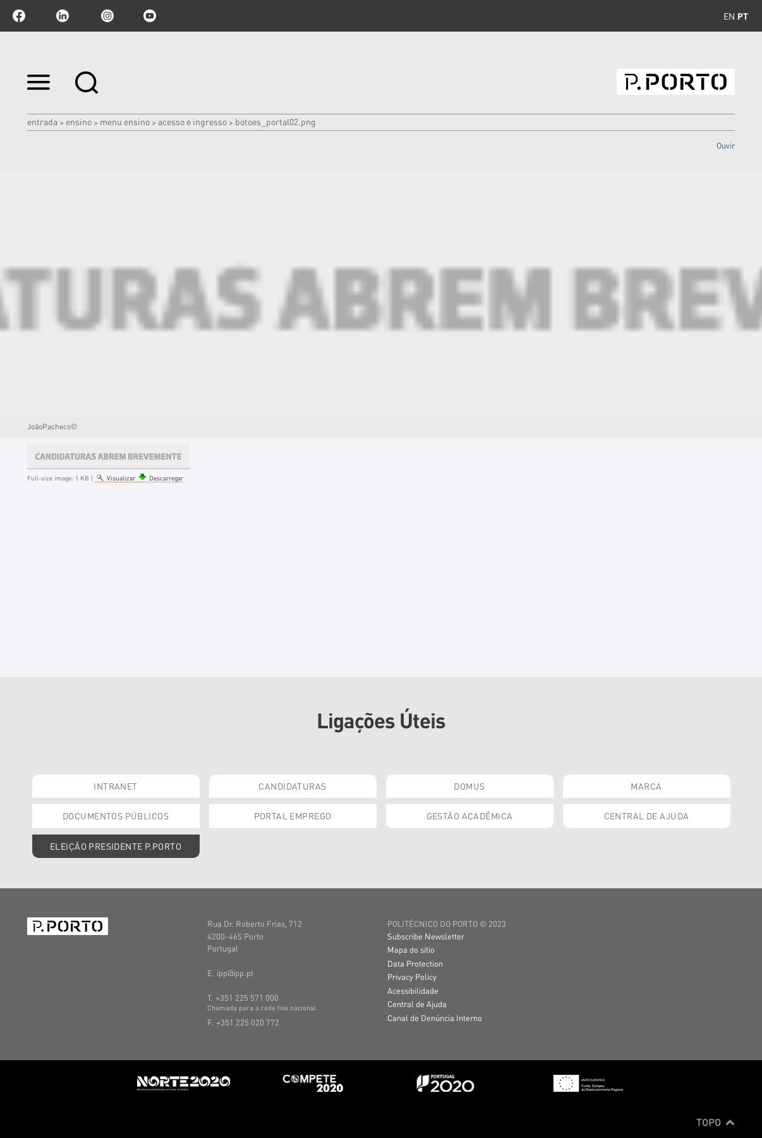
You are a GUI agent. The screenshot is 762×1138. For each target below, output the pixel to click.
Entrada (42, 121)
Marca (646, 786)
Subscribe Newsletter (425, 936)
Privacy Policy (412, 976)
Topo (715, 1122)
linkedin (62, 15)
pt (742, 15)
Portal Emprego (293, 815)
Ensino (79, 121)
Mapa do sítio (411, 949)
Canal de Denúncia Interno (434, 1017)
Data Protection (415, 963)
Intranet (115, 786)
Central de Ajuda (646, 815)
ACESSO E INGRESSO (192, 121)
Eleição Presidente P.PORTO (115, 846)
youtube (149, 15)
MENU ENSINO (125, 121)
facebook (19, 15)
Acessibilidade (412, 990)
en (729, 15)
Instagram (106, 15)
